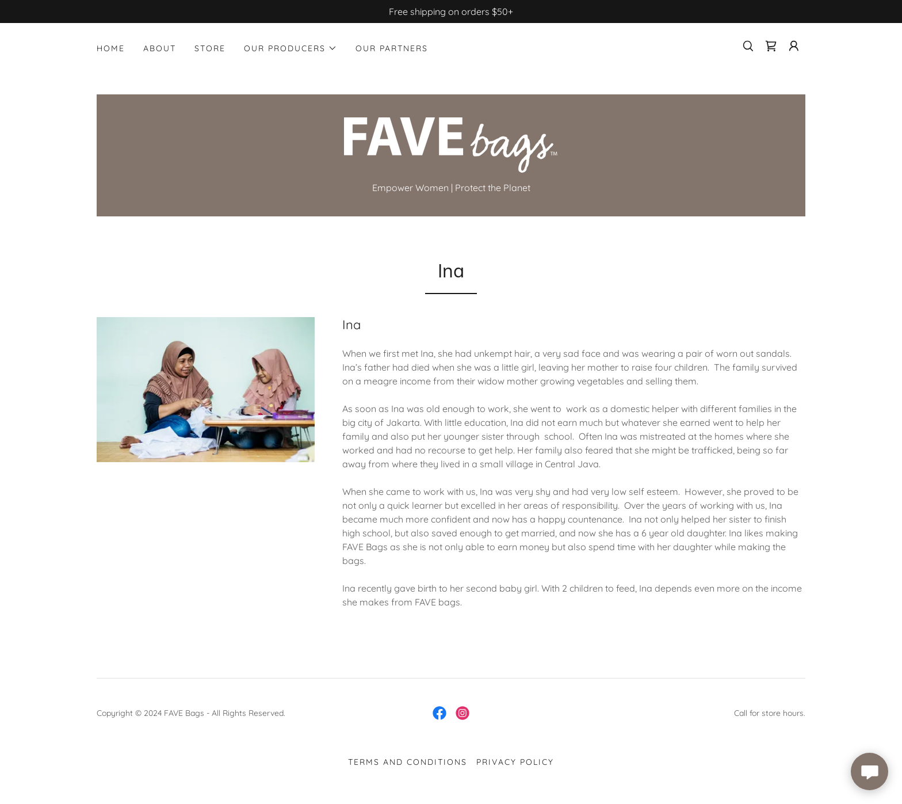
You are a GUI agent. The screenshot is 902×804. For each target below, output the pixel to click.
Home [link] (111, 48)
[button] (290, 48)
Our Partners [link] (392, 48)
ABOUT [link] (159, 48)
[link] (770, 46)
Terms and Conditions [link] (407, 762)
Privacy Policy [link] (515, 762)
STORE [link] (210, 48)
